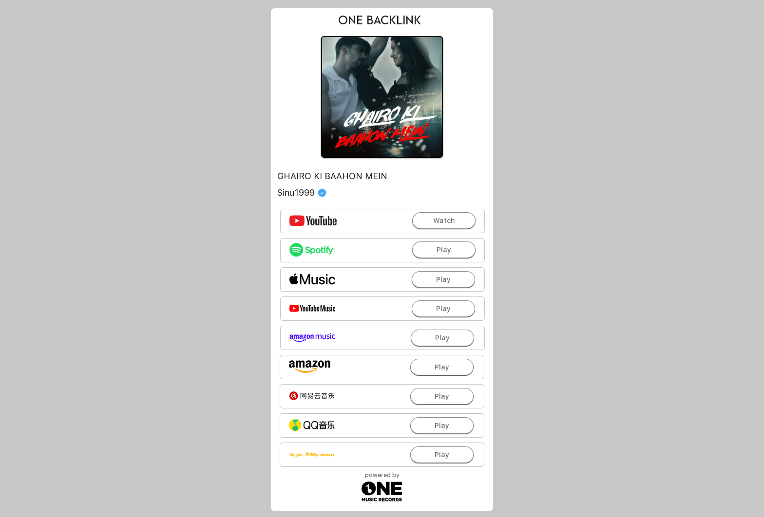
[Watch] (444, 220)
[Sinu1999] (382, 192)
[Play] (444, 249)
